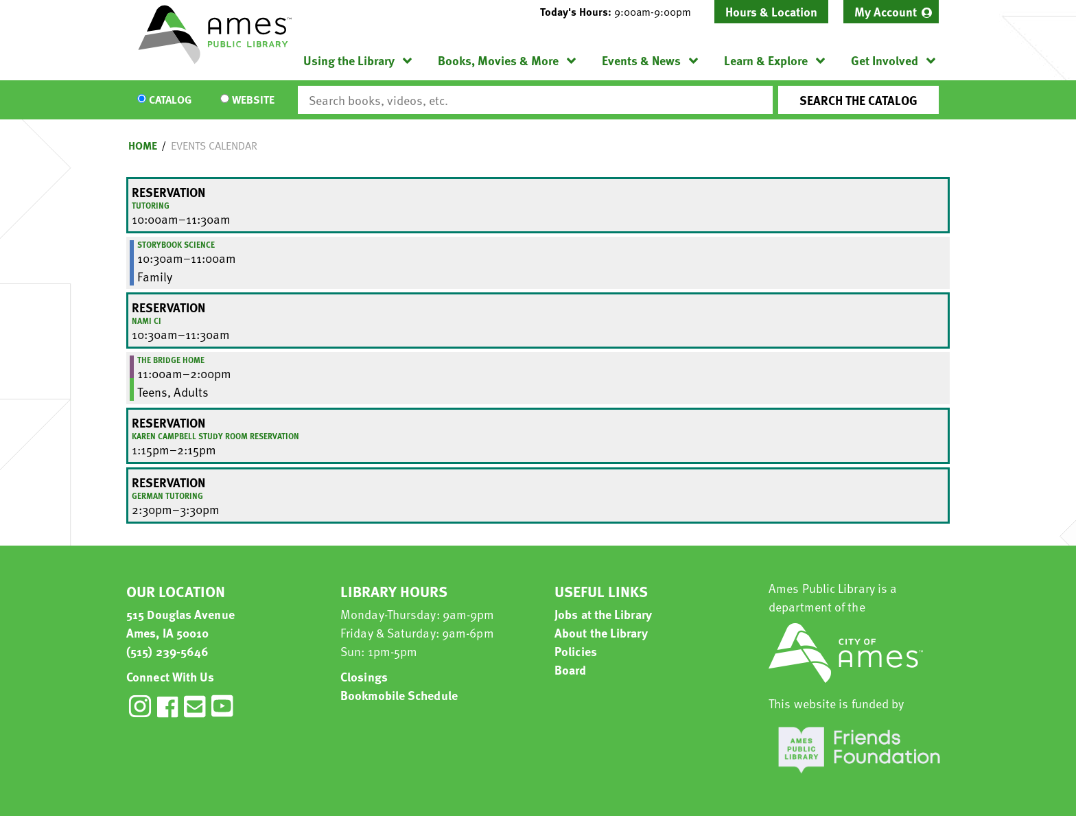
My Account (885, 11)
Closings (364, 676)
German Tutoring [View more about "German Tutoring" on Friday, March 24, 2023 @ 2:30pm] (167, 495)
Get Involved (884, 60)
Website (253, 100)
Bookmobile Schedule (399, 695)
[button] (621, 11)
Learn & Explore (766, 60)
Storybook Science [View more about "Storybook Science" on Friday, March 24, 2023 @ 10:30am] (176, 244)
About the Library (601, 632)
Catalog (170, 100)
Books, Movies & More (498, 60)
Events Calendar (214, 145)
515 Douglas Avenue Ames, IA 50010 (180, 623)
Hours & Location (771, 11)
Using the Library (349, 60)
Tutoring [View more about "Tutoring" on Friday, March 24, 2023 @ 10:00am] (150, 205)
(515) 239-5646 (167, 651)
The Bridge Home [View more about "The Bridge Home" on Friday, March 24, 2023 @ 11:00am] (170, 359)
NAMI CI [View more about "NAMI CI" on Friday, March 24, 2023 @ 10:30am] (146, 320)
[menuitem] (891, 11)
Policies (575, 651)
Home (142, 145)
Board (570, 669)
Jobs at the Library (603, 614)
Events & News (641, 60)
